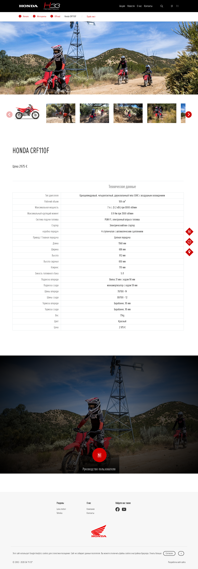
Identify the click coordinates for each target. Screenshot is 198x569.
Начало (24, 16)
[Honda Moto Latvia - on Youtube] (125, 509)
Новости (131, 6)
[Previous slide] (9, 114)
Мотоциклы (39, 16)
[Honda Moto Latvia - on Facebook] (118, 509)
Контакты (148, 6)
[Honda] (28, 5)
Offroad (55, 16)
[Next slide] (188, 114)
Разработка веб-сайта (176, 562)
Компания (91, 509)
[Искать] (161, 6)
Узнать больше (155, 553)
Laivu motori (61, 509)
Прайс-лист (91, 16)
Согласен (169, 553)
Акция (122, 6)
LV (172, 6)
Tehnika (59, 513)
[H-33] (52, 6)
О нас (139, 6)
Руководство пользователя (99, 463)
